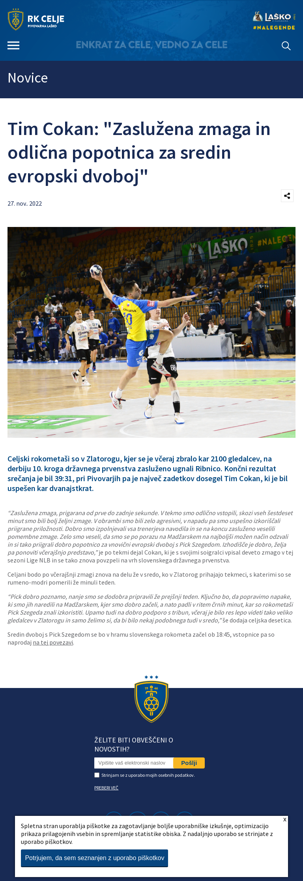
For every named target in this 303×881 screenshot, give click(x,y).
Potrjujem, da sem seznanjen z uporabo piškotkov (94, 858)
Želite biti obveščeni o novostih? (133, 744)
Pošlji (189, 762)
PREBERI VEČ (106, 788)
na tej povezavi (53, 642)
